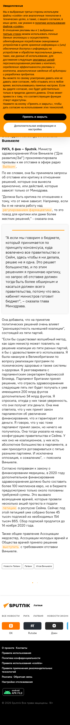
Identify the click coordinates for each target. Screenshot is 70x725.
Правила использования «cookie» (22, 663)
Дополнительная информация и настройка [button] (35, 127)
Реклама (7, 676)
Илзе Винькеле (44, 566)
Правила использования (16, 653)
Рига (26, 615)
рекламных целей (43, 59)
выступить (11, 547)
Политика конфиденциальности (21, 658)
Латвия (28, 566)
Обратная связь (23, 676)
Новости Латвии (12, 566)
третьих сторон (12, 33)
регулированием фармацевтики (27, 210)
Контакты (21, 648)
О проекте (8, 648)
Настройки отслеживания (17, 682)
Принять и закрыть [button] (35, 116)
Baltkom (9, 166)
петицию (9, 508)
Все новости (11, 615)
